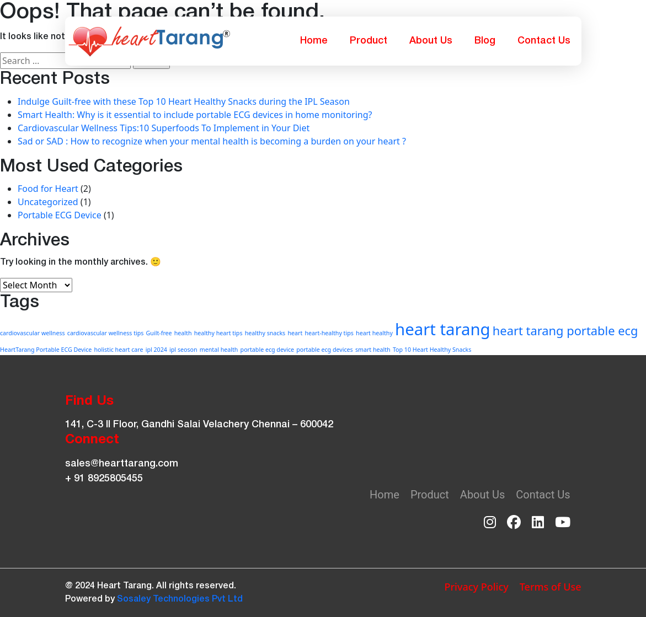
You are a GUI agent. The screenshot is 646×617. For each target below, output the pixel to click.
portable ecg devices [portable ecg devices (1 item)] (324, 349)
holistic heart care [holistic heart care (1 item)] (118, 349)
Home (314, 40)
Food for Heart (48, 189)
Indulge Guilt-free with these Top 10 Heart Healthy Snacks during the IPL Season (184, 101)
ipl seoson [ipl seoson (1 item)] (183, 349)
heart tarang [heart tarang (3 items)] (442, 329)
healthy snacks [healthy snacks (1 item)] (265, 333)
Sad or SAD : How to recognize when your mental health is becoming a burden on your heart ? (212, 141)
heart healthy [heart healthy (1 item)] (374, 333)
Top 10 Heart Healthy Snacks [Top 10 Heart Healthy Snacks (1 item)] (432, 349)
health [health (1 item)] (183, 333)
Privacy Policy (476, 586)
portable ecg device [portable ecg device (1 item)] (267, 349)
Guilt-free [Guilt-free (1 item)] (159, 333)
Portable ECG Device (60, 215)
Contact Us (543, 40)
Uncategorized (48, 202)
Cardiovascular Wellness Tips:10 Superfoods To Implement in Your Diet (163, 128)
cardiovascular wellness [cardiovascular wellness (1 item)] (32, 333)
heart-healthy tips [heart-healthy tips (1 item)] (329, 333)
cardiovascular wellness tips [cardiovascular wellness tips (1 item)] (105, 333)
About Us (430, 40)
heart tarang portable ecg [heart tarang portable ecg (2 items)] (565, 331)
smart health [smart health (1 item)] (373, 349)
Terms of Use (550, 586)
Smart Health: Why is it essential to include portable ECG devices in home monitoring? (195, 115)
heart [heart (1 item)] (294, 333)
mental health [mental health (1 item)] (219, 349)
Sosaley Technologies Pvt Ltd (180, 599)
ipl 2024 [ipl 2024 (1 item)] (156, 349)
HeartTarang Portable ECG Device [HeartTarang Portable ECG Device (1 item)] (46, 349)
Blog (484, 40)
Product (368, 40)
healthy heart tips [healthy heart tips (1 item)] (218, 333)
